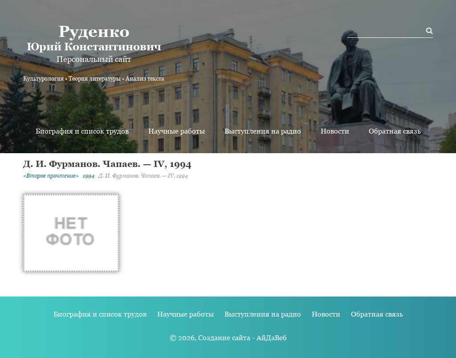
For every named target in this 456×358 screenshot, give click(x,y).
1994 (88, 176)
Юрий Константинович (93, 37)
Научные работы (176, 131)
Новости (335, 131)
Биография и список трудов (82, 131)
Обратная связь (395, 131)
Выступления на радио (262, 131)
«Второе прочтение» (51, 176)
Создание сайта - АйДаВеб (242, 338)
